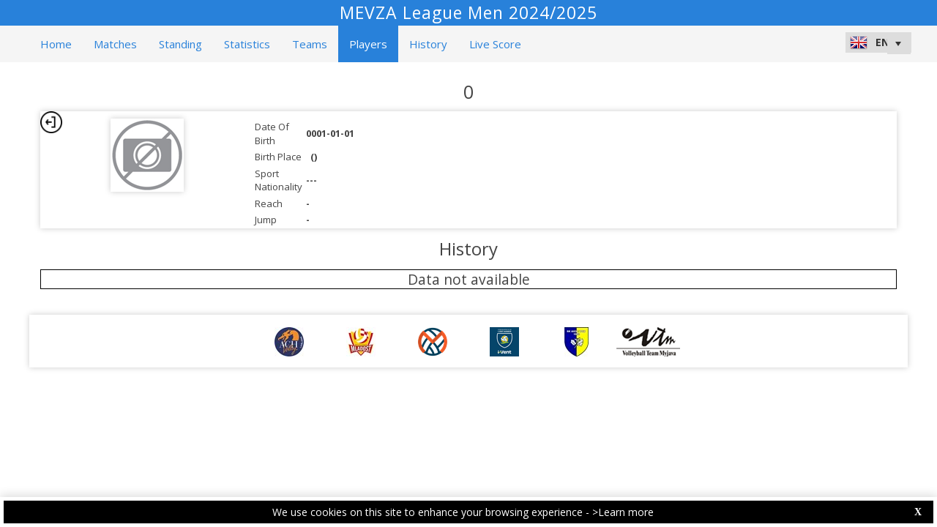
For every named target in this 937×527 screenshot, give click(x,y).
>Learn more (623, 512)
